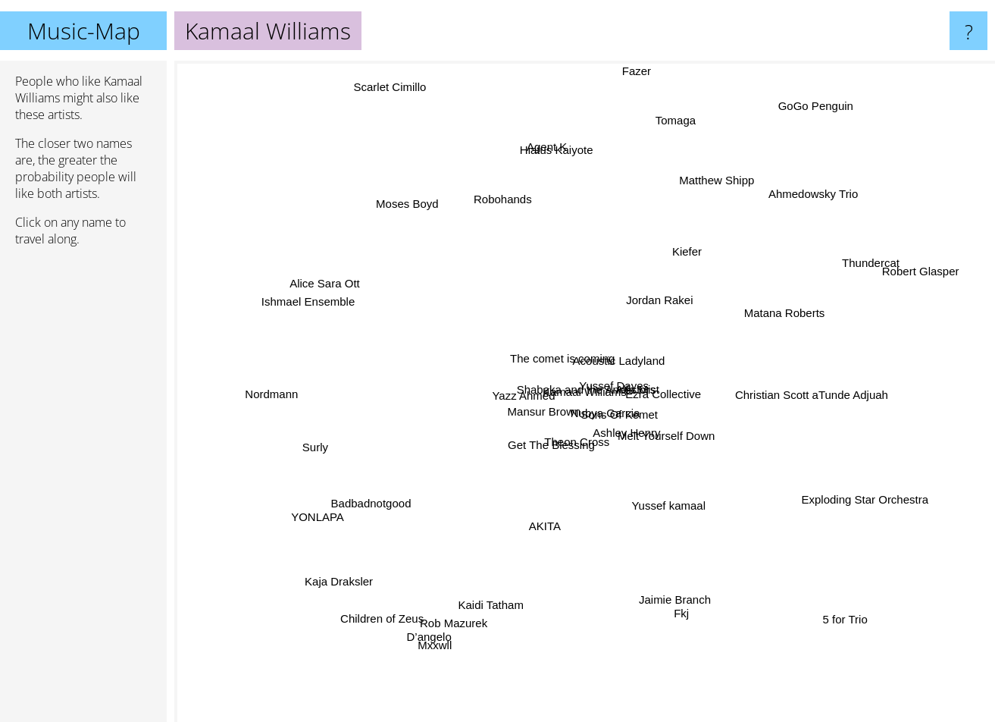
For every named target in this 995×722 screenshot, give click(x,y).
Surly (313, 444)
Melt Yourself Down (672, 434)
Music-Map (83, 30)
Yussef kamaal (656, 526)
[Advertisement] (83, 490)
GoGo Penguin (802, 97)
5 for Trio (862, 648)
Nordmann (315, 400)
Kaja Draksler (328, 581)
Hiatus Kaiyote (549, 145)
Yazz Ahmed (521, 384)
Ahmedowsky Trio (790, 213)
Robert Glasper (905, 277)
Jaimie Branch (683, 613)
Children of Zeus (403, 597)
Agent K (550, 173)
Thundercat (867, 262)
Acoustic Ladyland (617, 361)
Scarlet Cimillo (371, 76)
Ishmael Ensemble (282, 284)
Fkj (674, 595)
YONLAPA (312, 518)
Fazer (641, 70)
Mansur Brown (530, 413)
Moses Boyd (419, 213)
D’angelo (440, 619)
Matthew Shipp (727, 169)
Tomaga (665, 141)
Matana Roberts (780, 299)
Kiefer (690, 253)
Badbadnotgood (352, 485)
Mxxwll (441, 638)
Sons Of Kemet (641, 421)
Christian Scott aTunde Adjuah (810, 396)
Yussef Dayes (601, 378)
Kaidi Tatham (505, 586)
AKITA (546, 510)
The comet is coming (542, 360)
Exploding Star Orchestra (854, 488)
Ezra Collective (665, 387)
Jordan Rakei (652, 296)
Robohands (509, 210)
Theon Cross (601, 466)
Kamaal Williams (585, 391)
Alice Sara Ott (353, 294)
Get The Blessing (549, 454)
